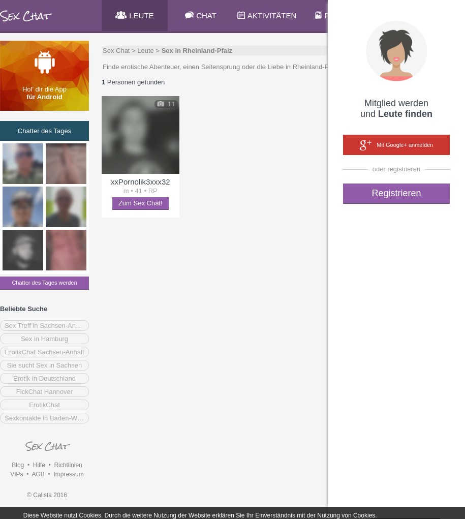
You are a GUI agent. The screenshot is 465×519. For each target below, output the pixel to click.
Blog (18, 465)
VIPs (16, 474)
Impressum (68, 474)
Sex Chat (116, 50)
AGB (38, 474)
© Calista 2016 (47, 495)
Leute (145, 50)
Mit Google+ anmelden (396, 145)
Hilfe (39, 465)
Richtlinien (68, 465)
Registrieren (396, 193)
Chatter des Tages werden (44, 283)
